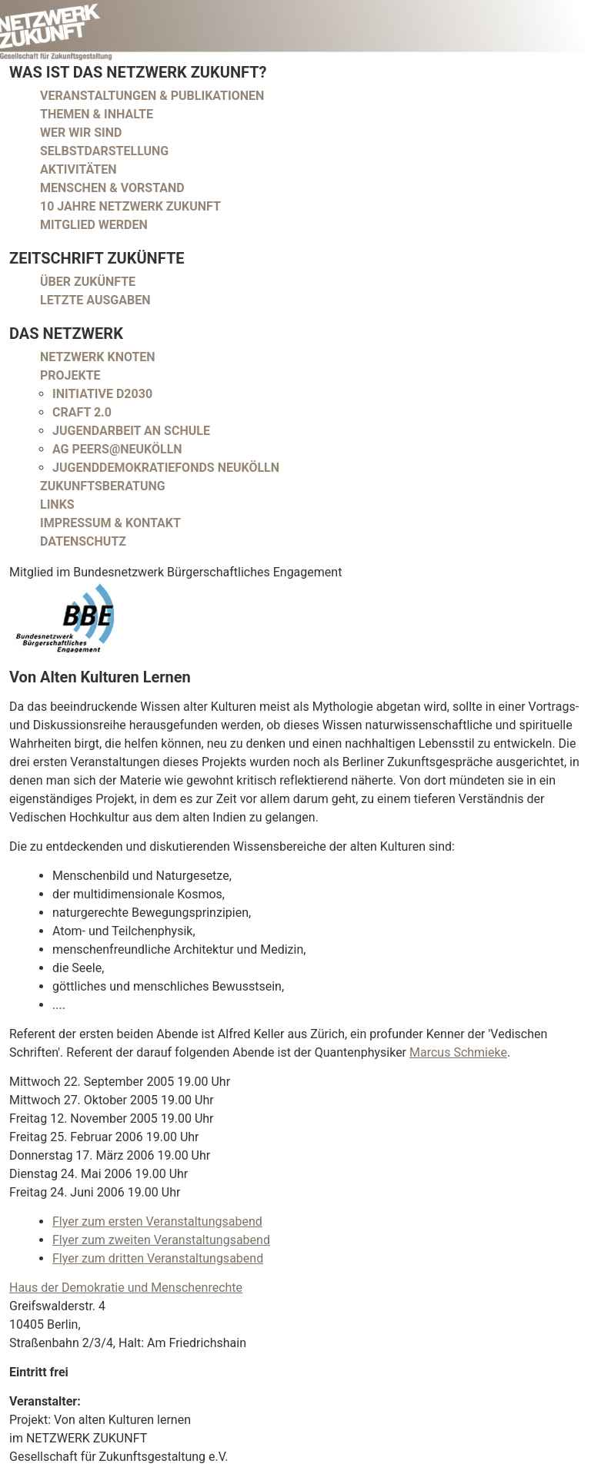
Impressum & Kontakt (110, 523)
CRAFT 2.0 (82, 412)
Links (57, 504)
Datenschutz (83, 541)
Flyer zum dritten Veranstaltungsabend (157, 1258)
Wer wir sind (81, 132)
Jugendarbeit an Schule (131, 430)
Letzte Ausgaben (95, 300)
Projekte (70, 375)
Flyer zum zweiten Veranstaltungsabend (161, 1240)
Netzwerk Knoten (97, 357)
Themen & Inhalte (96, 114)
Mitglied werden (94, 224)
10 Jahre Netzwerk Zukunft (130, 206)
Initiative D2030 (102, 394)
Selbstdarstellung (104, 151)
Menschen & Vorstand (112, 188)
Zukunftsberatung (102, 486)
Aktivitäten (78, 169)
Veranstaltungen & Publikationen (152, 95)
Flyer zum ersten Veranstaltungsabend (157, 1221)
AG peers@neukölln (117, 449)
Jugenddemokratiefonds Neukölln (165, 467)
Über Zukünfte (87, 281)
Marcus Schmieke (458, 1052)
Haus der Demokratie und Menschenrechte (125, 1287)
